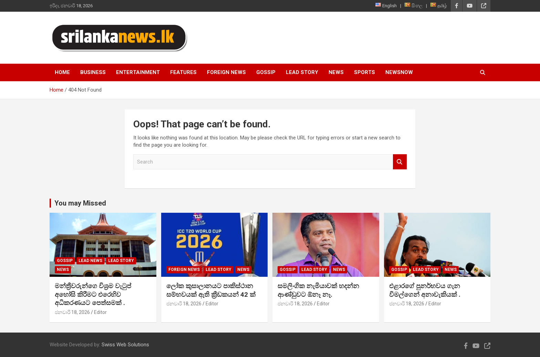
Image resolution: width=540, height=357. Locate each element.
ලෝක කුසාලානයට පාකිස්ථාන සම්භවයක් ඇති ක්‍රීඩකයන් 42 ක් (211, 290)
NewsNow (399, 72)
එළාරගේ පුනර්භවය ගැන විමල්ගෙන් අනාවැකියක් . (424, 290)
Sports (364, 72)
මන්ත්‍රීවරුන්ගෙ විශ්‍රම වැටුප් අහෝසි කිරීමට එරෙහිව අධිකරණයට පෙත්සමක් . (93, 294)
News (336, 72)
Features (183, 72)
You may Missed (80, 203)
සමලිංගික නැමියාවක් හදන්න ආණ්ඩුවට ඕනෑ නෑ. (318, 290)
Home (62, 72)
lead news (90, 260)
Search (400, 162)
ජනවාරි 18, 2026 (72, 312)
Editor (100, 312)
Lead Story (302, 72)
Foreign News (226, 72)
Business (93, 72)
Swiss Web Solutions (125, 345)
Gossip (266, 72)
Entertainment (138, 72)
